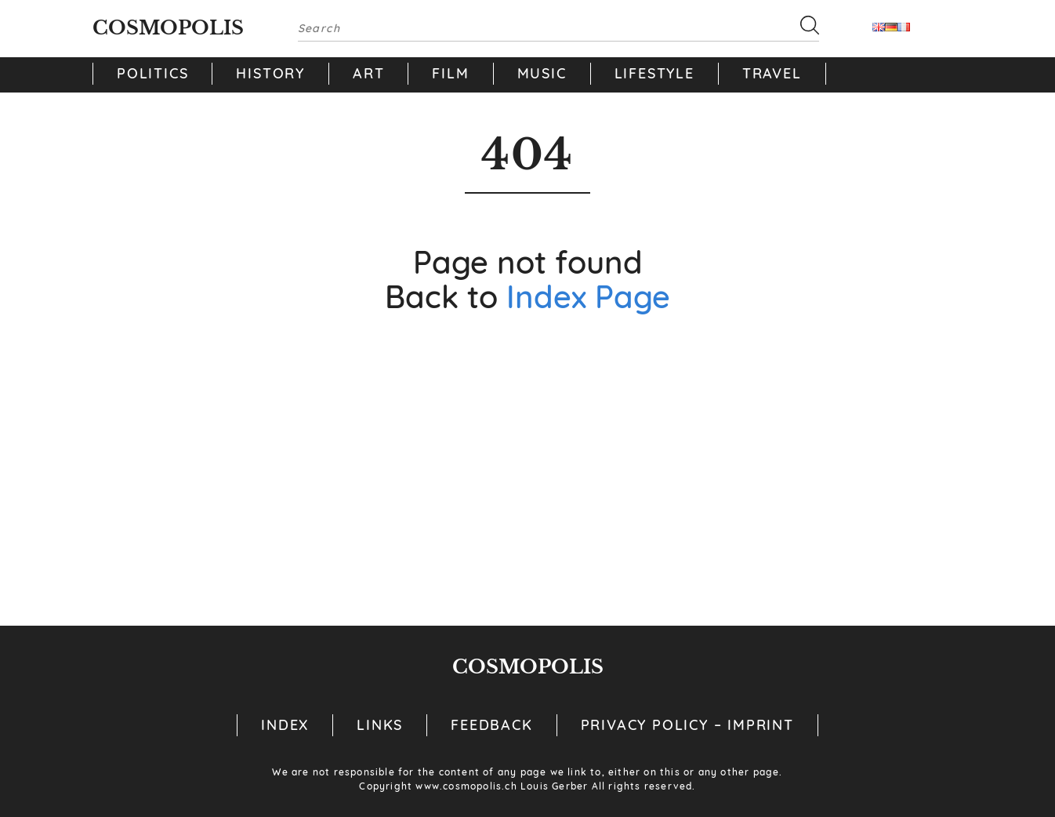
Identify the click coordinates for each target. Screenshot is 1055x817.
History (270, 73)
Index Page (588, 296)
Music (542, 73)
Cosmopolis (168, 27)
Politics (152, 73)
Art (368, 73)
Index (285, 725)
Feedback (491, 725)
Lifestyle (654, 73)
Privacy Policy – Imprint (687, 725)
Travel (772, 73)
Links (380, 725)
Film (450, 73)
